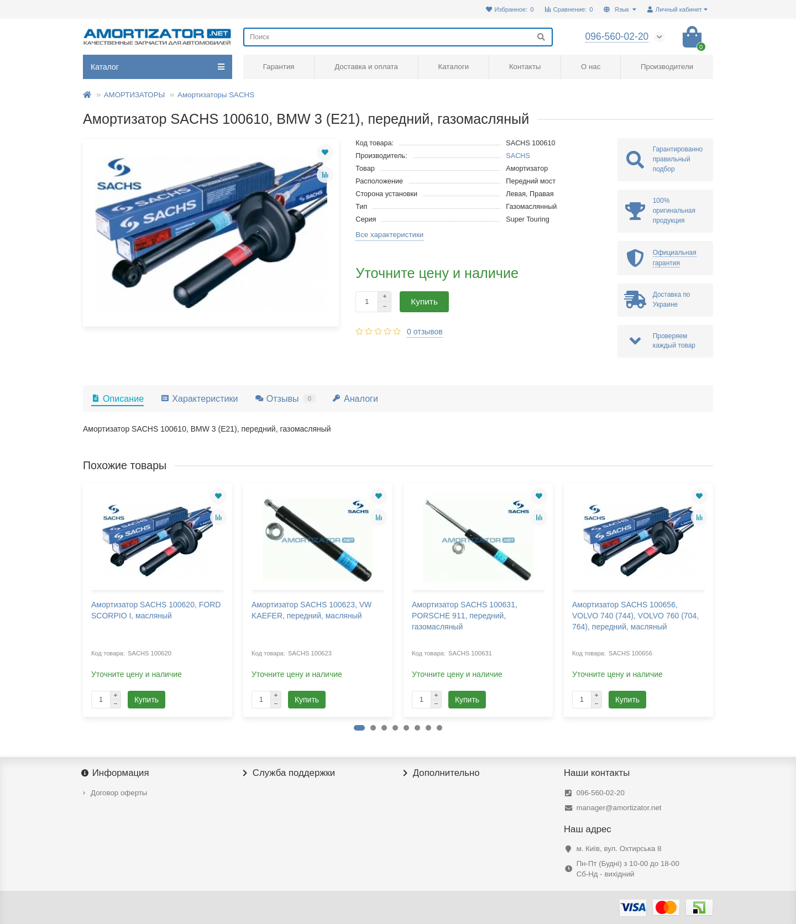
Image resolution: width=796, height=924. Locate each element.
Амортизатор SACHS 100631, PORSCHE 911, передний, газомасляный (464, 615)
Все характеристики (389, 234)
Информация (116, 773)
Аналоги (355, 398)
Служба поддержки (289, 773)
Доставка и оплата (366, 66)
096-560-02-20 (601, 793)
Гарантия (279, 66)
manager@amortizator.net (619, 808)
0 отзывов (425, 331)
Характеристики (199, 398)
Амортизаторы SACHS (215, 95)
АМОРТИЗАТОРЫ (134, 95)
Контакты (525, 66)
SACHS (518, 156)
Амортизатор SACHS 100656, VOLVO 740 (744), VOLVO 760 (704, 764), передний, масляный (635, 615)
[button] (359, 728)
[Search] (398, 37)
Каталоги (453, 66)
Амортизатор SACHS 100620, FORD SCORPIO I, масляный (156, 610)
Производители (667, 66)
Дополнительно (442, 773)
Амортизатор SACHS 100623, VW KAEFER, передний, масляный (311, 610)
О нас (590, 66)
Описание (117, 398)
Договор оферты (119, 793)
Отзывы (285, 398)
